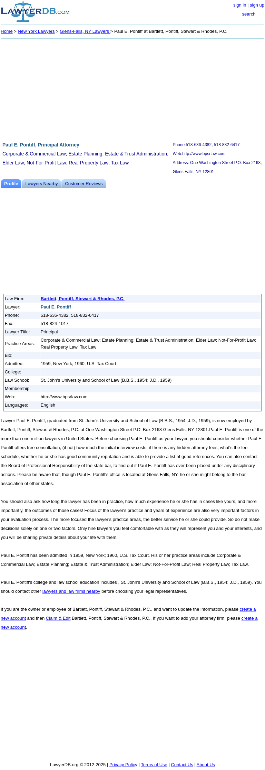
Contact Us (182, 764)
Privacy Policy (123, 764)
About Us (206, 764)
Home (7, 31)
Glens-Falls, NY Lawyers (85, 31)
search (248, 14)
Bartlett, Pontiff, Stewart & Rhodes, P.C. (83, 298)
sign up (257, 5)
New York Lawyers (36, 31)
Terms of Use (154, 764)
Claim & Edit (58, 618)
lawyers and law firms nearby (71, 591)
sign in (239, 5)
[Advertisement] (132, 89)
